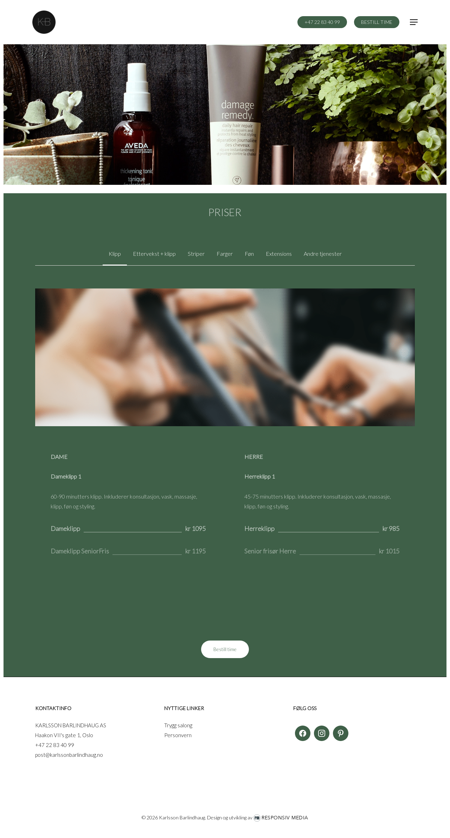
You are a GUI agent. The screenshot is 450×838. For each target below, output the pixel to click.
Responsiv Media (285, 817)
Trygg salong (178, 725)
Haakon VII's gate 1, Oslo (64, 735)
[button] (414, 22)
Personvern (178, 735)
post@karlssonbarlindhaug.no (69, 755)
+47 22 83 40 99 (54, 745)
